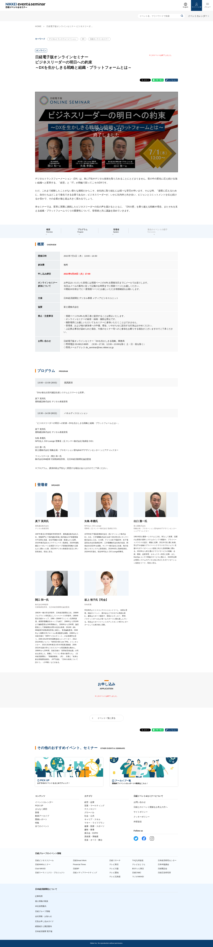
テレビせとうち (138, 864)
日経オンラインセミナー (99, 39)
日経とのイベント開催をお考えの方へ (151, 807)
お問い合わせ (140, 802)
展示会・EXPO (91, 833)
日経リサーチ (114, 860)
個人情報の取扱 (41, 901)
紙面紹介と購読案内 (43, 926)
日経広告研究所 (164, 873)
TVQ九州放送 (137, 860)
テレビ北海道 (114, 877)
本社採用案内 (40, 906)
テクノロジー (90, 809)
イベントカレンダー (44, 802)
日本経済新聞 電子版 (43, 931)
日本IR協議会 (163, 864)
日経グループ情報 (42, 911)
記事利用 (39, 896)
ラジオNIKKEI (138, 877)
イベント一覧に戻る (106, 718)
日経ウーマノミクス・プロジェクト (50, 873)
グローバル (89, 812)
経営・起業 (89, 802)
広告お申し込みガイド (44, 921)
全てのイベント (42, 826)
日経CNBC (136, 873)
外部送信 (138, 821)
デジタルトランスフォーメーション (62, 39)
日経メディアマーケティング (85, 873)
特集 (37, 823)
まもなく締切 (41, 809)
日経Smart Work (79, 860)
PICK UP (39, 805)
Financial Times (79, 864)
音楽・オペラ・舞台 (93, 840)
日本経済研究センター (167, 860)
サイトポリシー (141, 812)
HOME (38, 26)
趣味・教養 (89, 829)
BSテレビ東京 (138, 868)
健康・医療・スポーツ (94, 826)
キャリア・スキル (92, 819)
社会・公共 (89, 816)
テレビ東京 (114, 864)
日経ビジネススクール (44, 860)
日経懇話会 (162, 868)
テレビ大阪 (114, 868)
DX (83, 39)
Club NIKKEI (40, 868)
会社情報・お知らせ (43, 916)
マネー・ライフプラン (94, 823)
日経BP (76, 868)
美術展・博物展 (91, 836)
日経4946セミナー (42, 864)
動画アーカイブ (42, 816)
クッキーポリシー (142, 817)
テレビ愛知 (114, 873)
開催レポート (41, 819)
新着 (37, 812)
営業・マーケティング (94, 805)
